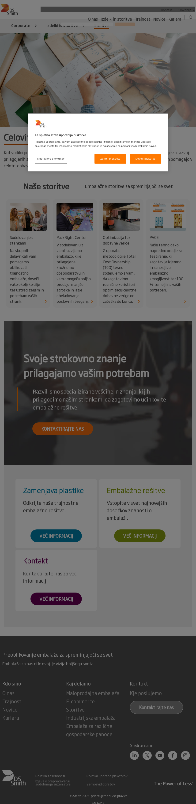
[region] (98, 142)
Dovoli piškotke (145, 158)
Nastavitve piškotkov (50, 158)
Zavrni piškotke (110, 158)
